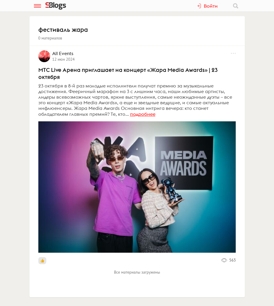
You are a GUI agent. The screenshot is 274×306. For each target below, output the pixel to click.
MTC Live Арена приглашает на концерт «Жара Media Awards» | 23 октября (128, 73)
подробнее (142, 114)
